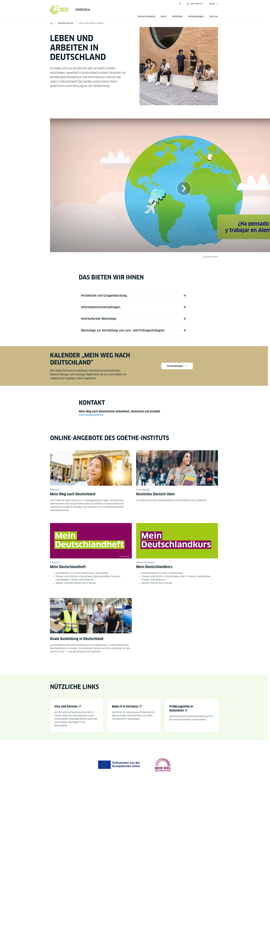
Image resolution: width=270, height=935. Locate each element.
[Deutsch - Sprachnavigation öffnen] (213, 4)
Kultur (164, 16)
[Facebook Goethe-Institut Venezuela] (125, 805)
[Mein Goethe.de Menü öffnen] (195, 4)
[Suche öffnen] (180, 4)
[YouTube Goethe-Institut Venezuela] (134, 805)
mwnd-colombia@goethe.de (92, 417)
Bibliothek (177, 16)
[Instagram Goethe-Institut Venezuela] (143, 805)
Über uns (213, 16)
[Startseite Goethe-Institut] (59, 10)
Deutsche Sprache (146, 16)
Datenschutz (140, 885)
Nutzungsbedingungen (162, 885)
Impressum (123, 885)
